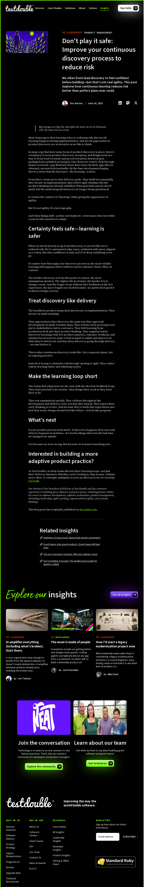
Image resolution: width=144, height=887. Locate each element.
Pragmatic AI (13, 862)
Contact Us (35, 857)
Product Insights (61, 855)
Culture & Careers (34, 834)
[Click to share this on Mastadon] (128, 103)
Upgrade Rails (13, 873)
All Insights (58, 832)
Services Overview (11, 828)
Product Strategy (10, 846)
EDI (31, 846)
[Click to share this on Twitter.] (136, 103)
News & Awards (37, 863)
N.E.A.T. (33, 868)
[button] (39, 8)
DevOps (10, 867)
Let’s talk (33, 481)
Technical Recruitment (12, 880)
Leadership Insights (58, 839)
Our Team (34, 852)
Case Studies (55, 8)
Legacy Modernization (13, 855)
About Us (34, 826)
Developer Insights (58, 848)
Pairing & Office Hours (61, 862)
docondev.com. (88, 509)
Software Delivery (10, 837)
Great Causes (36, 841)
